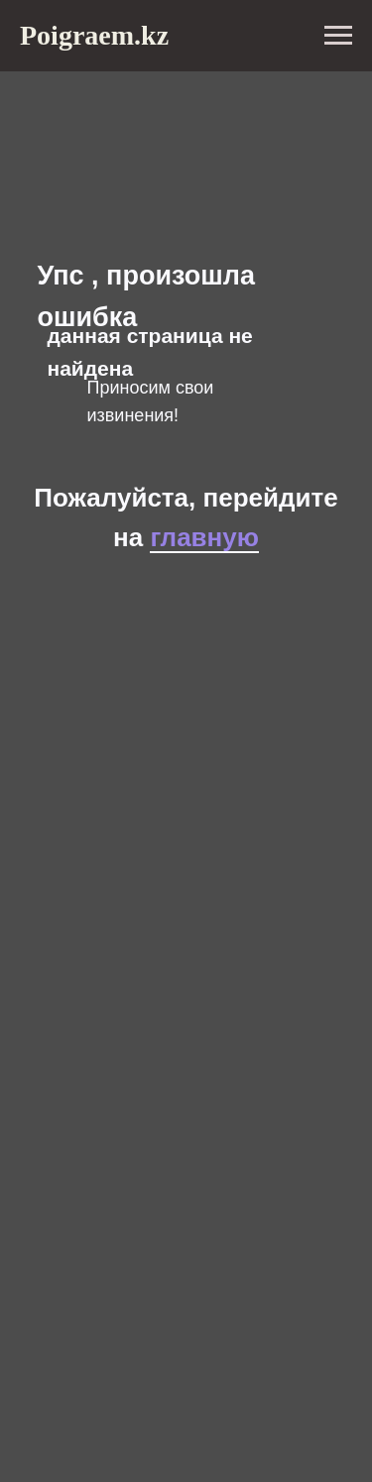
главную (204, 537)
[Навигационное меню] (338, 36)
